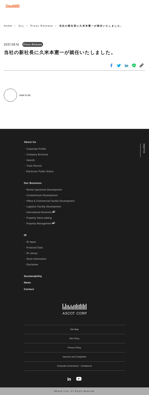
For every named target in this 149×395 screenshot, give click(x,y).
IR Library (32, 253)
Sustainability (33, 276)
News (27, 282)
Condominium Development (42, 195)
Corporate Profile (36, 149)
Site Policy (74, 338)
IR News (31, 242)
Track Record (34, 165)
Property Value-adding (39, 218)
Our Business (33, 183)
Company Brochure (37, 154)
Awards (30, 160)
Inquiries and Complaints (74, 357)
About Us (30, 142)
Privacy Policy (74, 348)
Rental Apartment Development (44, 189)
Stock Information (36, 259)
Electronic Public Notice (40, 171)
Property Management (39, 223)
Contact (29, 289)
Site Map (74, 329)
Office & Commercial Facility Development (50, 201)
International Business (39, 212)
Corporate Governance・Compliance (74, 366)
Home (8, 25)
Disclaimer (32, 264)
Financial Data (34, 247)
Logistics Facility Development (43, 206)
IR (25, 235)
